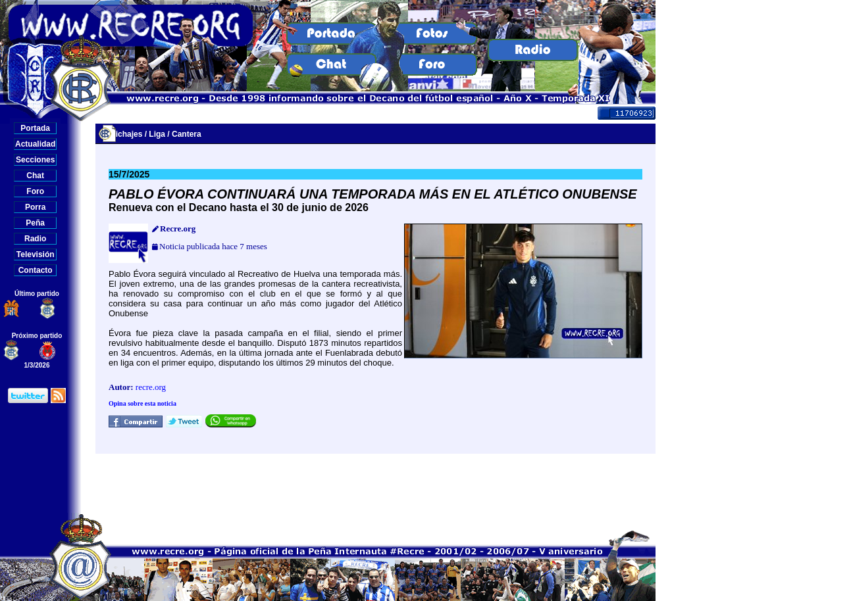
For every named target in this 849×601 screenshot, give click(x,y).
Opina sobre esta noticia (142, 403)
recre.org (151, 387)
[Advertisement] (375, 483)
